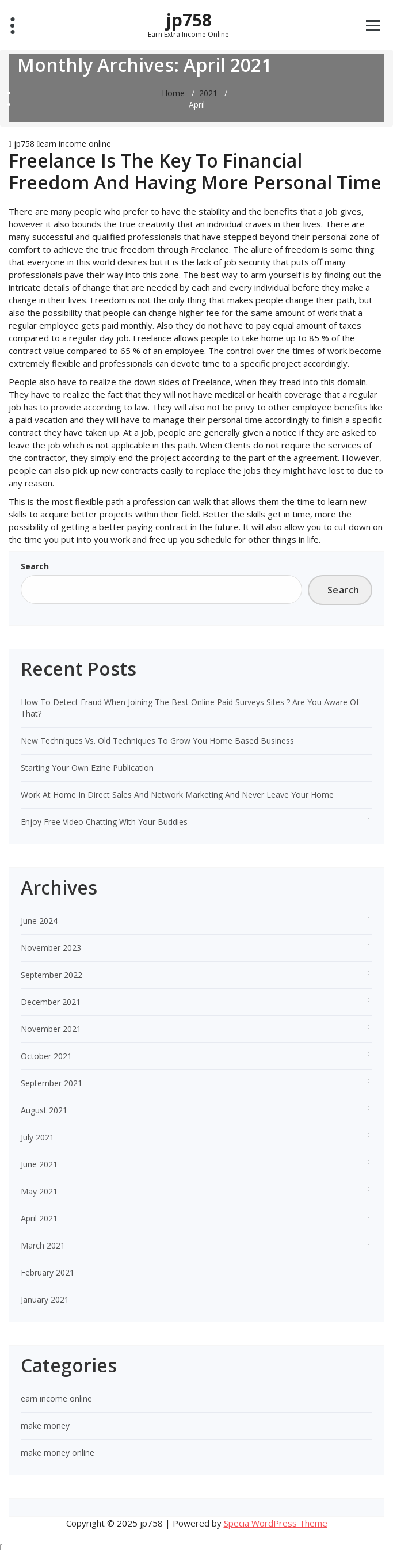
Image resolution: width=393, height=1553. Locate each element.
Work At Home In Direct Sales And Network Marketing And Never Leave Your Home (177, 794)
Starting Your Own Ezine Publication (87, 767)
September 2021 (51, 1083)
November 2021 (51, 1028)
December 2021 (51, 1001)
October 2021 (46, 1055)
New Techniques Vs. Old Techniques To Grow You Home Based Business (157, 740)
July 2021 (37, 1137)
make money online (57, 1452)
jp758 (188, 24)
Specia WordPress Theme (275, 1523)
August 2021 (44, 1110)
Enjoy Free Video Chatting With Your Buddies (104, 821)
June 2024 (39, 920)
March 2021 (43, 1245)
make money (45, 1425)
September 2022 (51, 974)
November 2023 (51, 947)
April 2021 (39, 1218)
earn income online (75, 143)
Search (35, 566)
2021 (208, 92)
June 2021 (39, 1164)
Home (173, 92)
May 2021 (39, 1191)
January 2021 (45, 1299)
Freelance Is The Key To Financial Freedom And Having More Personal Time (195, 171)
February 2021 (47, 1272)
